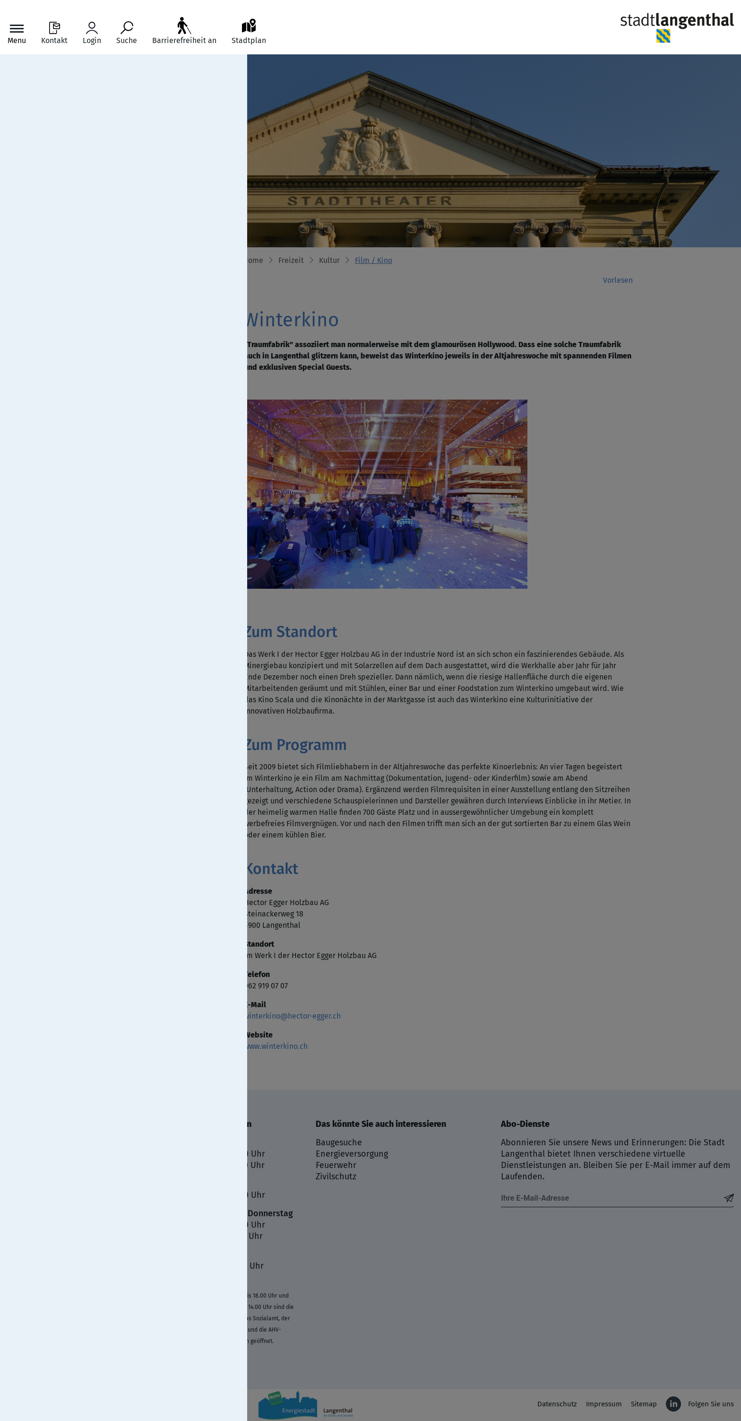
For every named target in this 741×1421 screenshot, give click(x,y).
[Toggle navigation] (16, 33)
